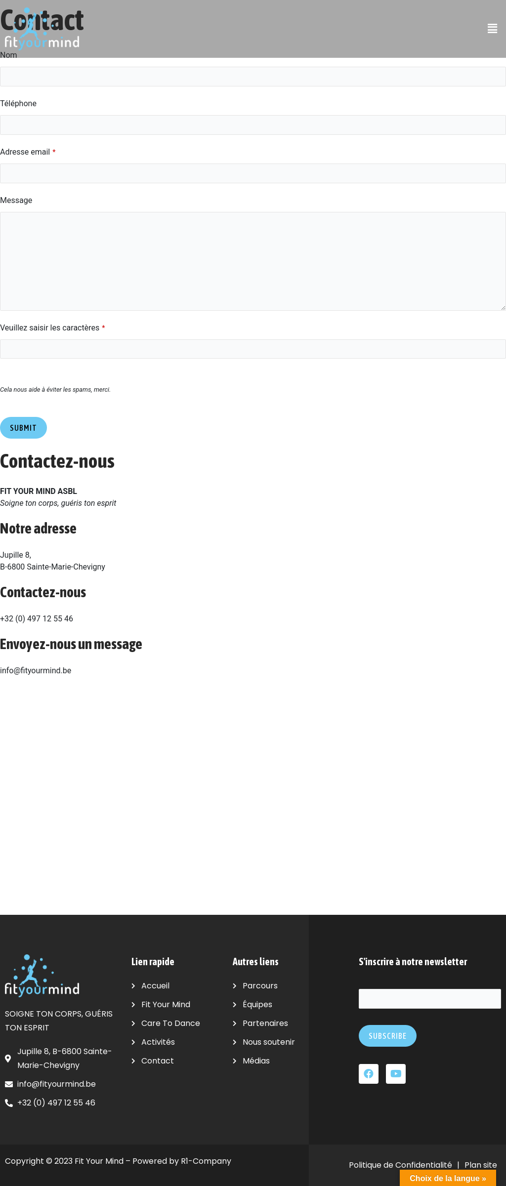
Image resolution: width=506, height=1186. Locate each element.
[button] (492, 28)
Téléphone (18, 104)
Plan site (480, 1165)
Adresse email (27, 154)
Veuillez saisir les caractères (52, 330)
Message (16, 203)
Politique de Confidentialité (400, 1165)
